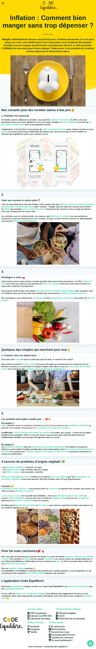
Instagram (34, 629)
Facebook (33, 626)
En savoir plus (57, 626)
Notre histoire (57, 629)
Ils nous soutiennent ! (61, 640)
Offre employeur (37, 613)
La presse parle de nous (62, 634)
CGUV (60, 615)
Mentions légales (66, 613)
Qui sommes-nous (59, 632)
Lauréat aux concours (61, 637)
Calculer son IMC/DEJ (40, 615)
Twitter (32, 632)
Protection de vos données (70, 618)
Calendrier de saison (39, 618)
